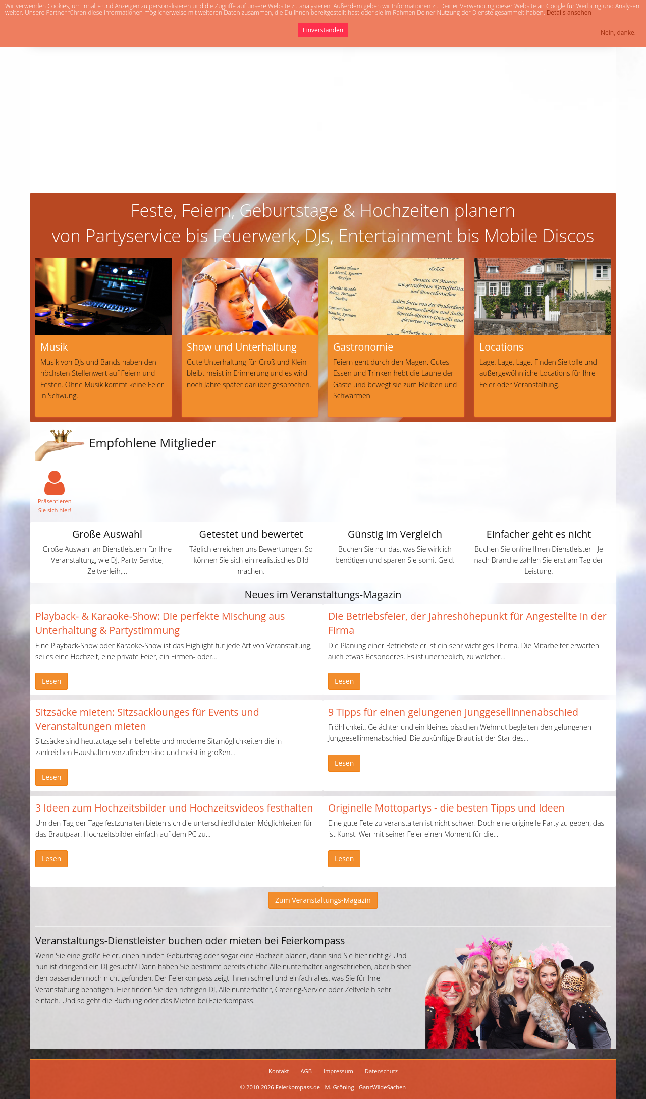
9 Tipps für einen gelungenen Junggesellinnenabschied (453, 712)
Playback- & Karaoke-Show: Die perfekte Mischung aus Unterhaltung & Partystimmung (160, 623)
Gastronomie (363, 347)
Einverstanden (323, 30)
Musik (54, 347)
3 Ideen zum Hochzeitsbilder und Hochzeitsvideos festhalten (174, 808)
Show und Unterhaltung (242, 347)
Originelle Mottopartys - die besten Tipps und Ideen (446, 808)
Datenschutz (381, 1071)
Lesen (51, 681)
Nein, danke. (618, 32)
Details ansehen (569, 12)
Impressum (338, 1071)
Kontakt (278, 1071)
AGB (306, 1071)
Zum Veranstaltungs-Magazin (323, 900)
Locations (501, 347)
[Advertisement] (323, 117)
